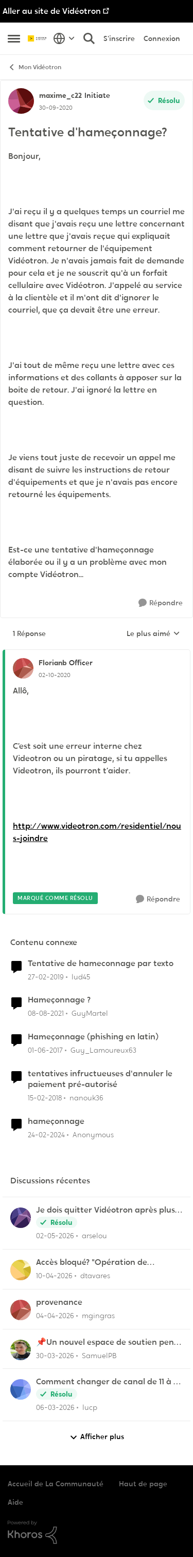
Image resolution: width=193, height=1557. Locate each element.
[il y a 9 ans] (45, 1050)
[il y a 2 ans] (46, 1134)
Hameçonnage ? (59, 1000)
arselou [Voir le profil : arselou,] (94, 1235)
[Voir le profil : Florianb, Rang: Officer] (23, 668)
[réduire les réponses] (96, 654)
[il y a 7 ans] (46, 976)
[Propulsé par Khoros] (96, 1532)
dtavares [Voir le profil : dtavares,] (95, 1275)
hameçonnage (56, 1121)
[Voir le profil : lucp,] (20, 1389)
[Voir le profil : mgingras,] (20, 1310)
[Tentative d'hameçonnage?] (55, 675)
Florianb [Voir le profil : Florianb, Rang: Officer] (52, 662)
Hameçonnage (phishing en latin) (93, 1037)
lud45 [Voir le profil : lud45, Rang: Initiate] (81, 976)
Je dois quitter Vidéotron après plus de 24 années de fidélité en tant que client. (106, 1210)
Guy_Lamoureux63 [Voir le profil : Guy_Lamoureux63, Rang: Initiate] (103, 1050)
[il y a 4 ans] (46, 1013)
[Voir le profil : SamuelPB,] (20, 1350)
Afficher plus (96, 1437)
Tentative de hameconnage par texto (100, 963)
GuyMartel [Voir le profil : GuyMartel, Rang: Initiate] (90, 1013)
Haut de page (143, 1483)
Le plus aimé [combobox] (153, 634)
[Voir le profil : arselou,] (20, 1217)
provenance (59, 1302)
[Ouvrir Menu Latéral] (14, 38)
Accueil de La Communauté (55, 1483)
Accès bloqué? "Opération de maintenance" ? (91, 1262)
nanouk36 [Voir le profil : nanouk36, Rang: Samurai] (86, 1097)
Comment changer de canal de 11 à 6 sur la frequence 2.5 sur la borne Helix (108, 1382)
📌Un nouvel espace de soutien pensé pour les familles (109, 1342)
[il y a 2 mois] (55, 1236)
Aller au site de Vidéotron (52, 11)
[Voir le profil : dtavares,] (20, 1270)
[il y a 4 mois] (55, 1355)
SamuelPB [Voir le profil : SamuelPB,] (99, 1355)
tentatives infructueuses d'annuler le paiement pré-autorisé (100, 1079)
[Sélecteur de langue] (64, 38)
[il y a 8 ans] (45, 1098)
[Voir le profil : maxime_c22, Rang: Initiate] (21, 101)
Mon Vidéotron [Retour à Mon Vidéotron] (34, 67)
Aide (15, 1502)
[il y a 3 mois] (54, 1276)
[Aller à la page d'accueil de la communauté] (38, 38)
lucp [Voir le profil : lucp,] (89, 1407)
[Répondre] (160, 603)
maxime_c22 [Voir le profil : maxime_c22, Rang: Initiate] (60, 95)
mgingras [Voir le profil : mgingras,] (98, 1315)
